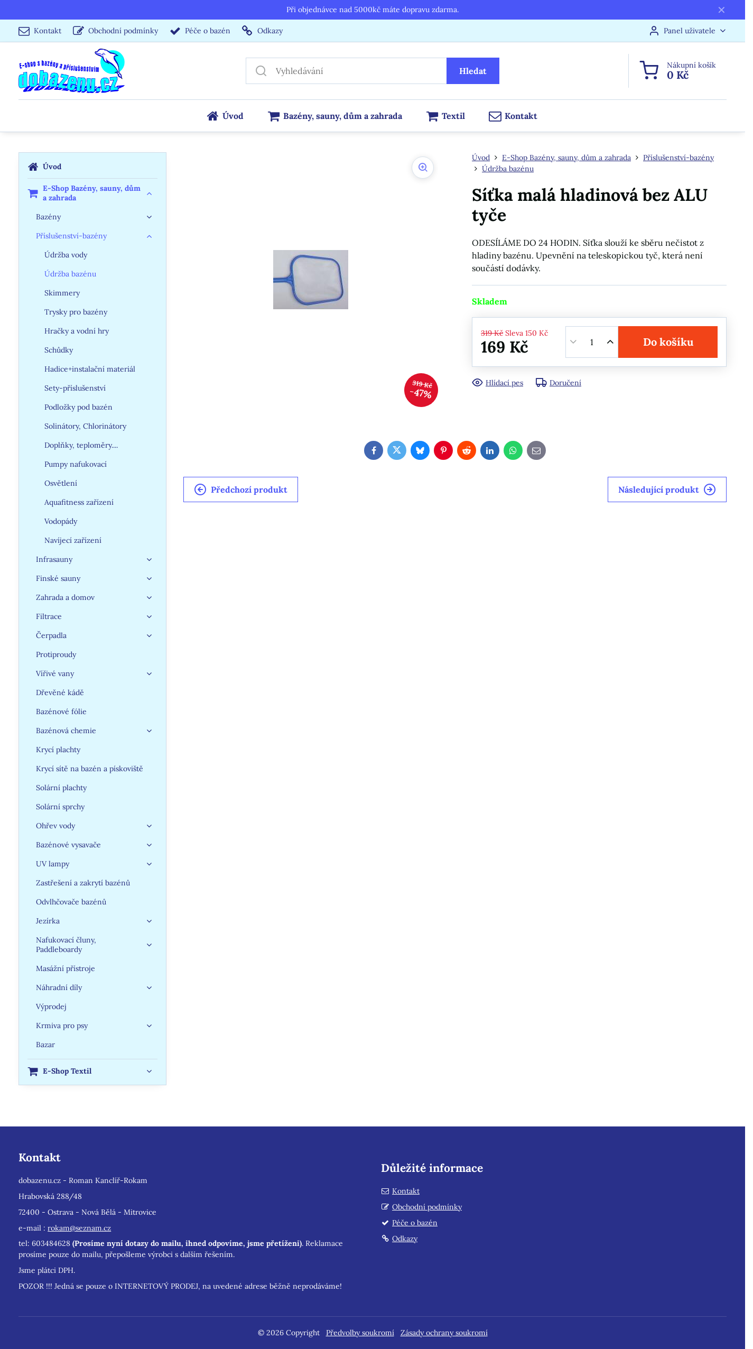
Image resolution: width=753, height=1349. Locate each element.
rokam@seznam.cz (79, 1228)
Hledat (473, 71)
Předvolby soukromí (360, 1332)
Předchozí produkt (240, 489)
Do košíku (668, 341)
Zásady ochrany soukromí (444, 1332)
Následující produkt (667, 489)
